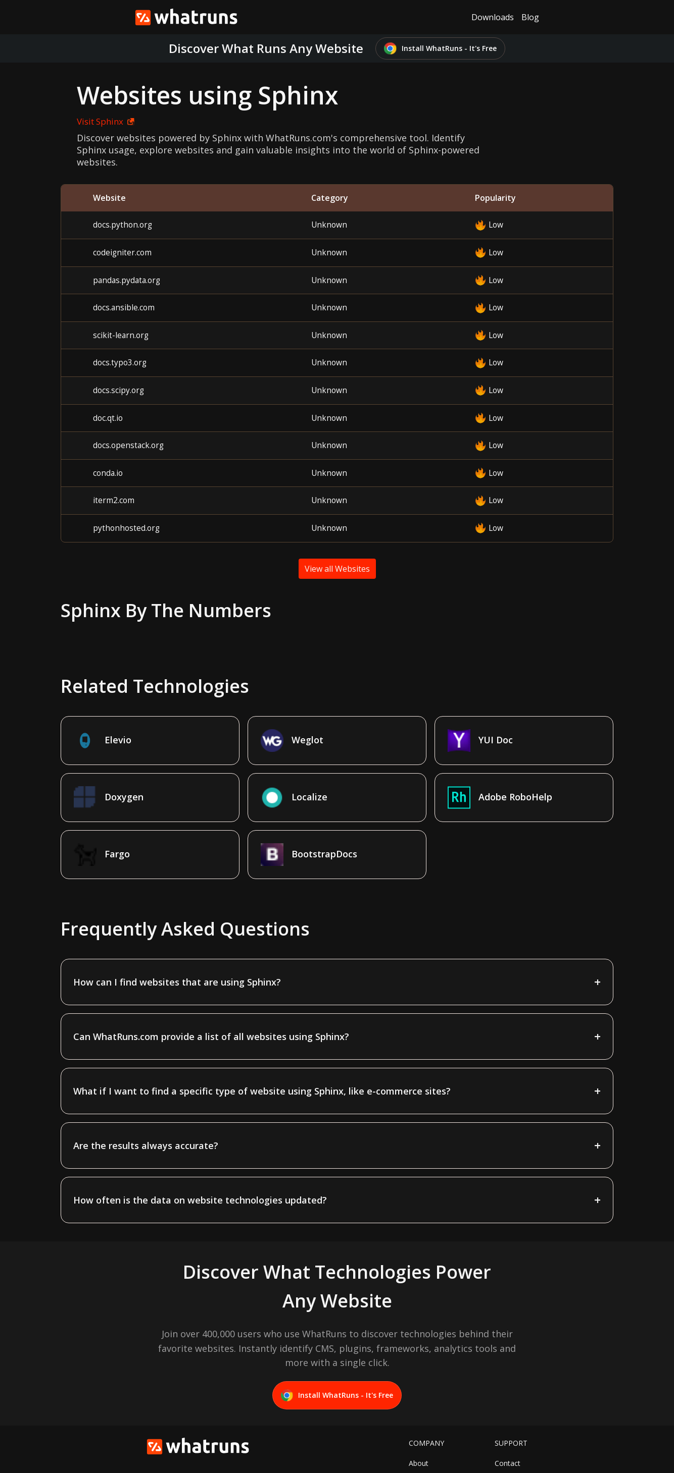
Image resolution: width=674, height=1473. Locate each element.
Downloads (492, 17)
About (418, 1406)
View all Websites (337, 568)
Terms (505, 1422)
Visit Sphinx (89, 121)
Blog (530, 17)
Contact (507, 1406)
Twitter (420, 1422)
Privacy (506, 1437)
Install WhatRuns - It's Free (440, 48)
